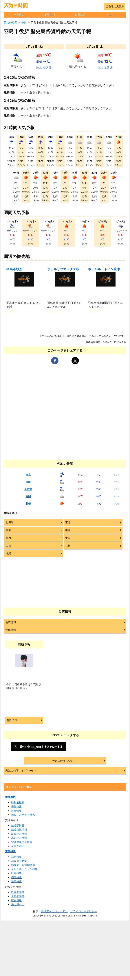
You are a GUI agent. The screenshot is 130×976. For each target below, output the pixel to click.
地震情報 (49, 14)
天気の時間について (64, 760)
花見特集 (16, 856)
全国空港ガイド (20, 846)
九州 (68, 545)
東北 (68, 522)
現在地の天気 (114, 6)
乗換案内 (10, 797)
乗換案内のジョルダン (54, 911)
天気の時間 (10, 22)
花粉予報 (12, 720)
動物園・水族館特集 (23, 865)
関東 (8, 530)
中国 (68, 538)
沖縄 (8, 553)
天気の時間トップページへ (21, 770)
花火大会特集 (19, 860)
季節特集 (10, 851)
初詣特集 (16, 877)
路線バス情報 (19, 833)
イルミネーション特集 (24, 869)
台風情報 (80, 14)
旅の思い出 (18, 904)
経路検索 (16, 806)
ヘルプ (111, 14)
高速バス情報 (19, 837)
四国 (8, 545)
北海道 (10, 522)
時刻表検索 (18, 802)
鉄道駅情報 (18, 825)
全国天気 (19, 14)
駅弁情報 (16, 900)
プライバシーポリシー (83, 911)
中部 (24, 22)
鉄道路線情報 (19, 829)
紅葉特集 (16, 873)
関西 (8, 538)
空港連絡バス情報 (21, 842)
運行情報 (16, 810)
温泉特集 (16, 881)
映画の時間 (18, 892)
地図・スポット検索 (23, 814)
